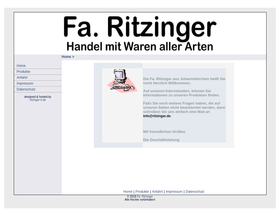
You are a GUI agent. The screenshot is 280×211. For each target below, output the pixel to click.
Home (21, 66)
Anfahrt (22, 78)
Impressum (25, 83)
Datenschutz (26, 89)
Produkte (23, 72)
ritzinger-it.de (38, 99)
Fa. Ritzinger (145, 196)
